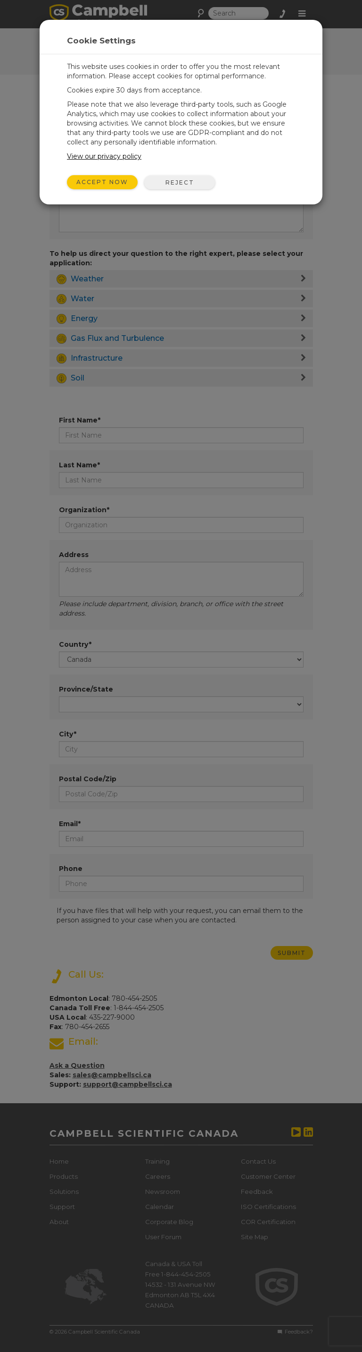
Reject (179, 182)
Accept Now (102, 182)
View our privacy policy (104, 156)
